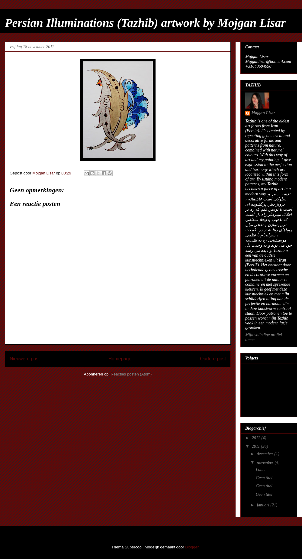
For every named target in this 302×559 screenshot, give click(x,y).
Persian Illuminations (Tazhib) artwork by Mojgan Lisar (145, 23)
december (265, 454)
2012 (257, 438)
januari (263, 505)
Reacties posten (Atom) (131, 374)
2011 (256, 446)
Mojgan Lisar (263, 113)
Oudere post (213, 358)
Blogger (191, 547)
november (266, 462)
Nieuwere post (25, 358)
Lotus (260, 469)
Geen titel (264, 478)
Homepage (119, 358)
